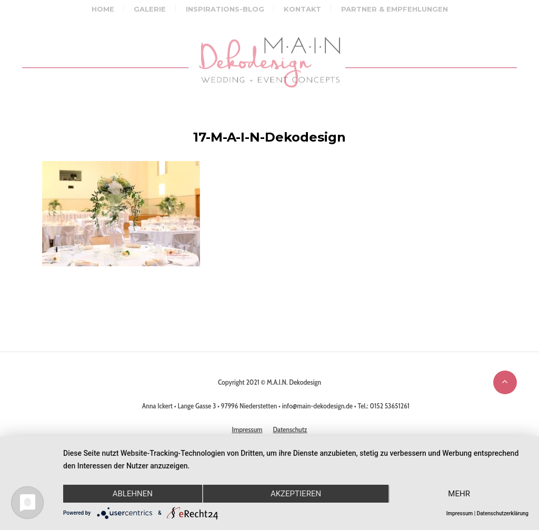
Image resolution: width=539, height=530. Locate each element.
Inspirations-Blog (225, 9)
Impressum (459, 513)
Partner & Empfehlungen (394, 9)
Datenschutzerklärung (502, 513)
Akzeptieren (296, 493)
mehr (459, 493)
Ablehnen (133, 493)
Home (103, 9)
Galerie (150, 9)
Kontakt (302, 9)
